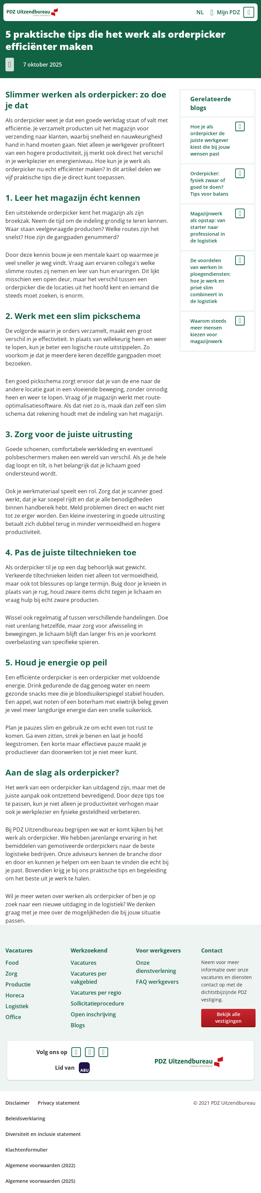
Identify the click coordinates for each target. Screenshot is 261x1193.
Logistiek (17, 1006)
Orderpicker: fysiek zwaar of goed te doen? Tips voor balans (209, 183)
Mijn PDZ (228, 12)
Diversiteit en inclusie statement (43, 1134)
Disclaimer (17, 1103)
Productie (18, 984)
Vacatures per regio (96, 992)
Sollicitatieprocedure (97, 1003)
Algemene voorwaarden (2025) (40, 1181)
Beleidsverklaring (25, 1118)
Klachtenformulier (26, 1149)
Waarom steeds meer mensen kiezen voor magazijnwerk (208, 331)
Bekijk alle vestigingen (228, 1017)
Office (13, 1017)
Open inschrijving (93, 1014)
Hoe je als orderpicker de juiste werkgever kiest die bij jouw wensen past (210, 140)
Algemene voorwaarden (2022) (40, 1165)
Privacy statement (59, 1103)
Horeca (14, 995)
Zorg (11, 973)
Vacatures (84, 962)
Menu (248, 12)
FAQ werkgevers (157, 981)
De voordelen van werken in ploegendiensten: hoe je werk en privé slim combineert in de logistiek (210, 280)
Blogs (78, 1025)
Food (12, 962)
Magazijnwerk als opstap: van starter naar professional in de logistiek (207, 227)
